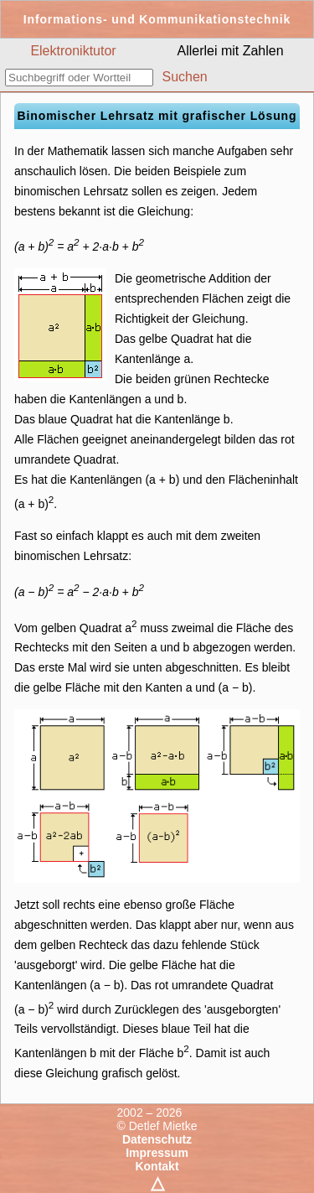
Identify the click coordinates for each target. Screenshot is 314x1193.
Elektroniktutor (73, 51)
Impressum (157, 1152)
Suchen (184, 77)
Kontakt (156, 1166)
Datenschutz (157, 1139)
